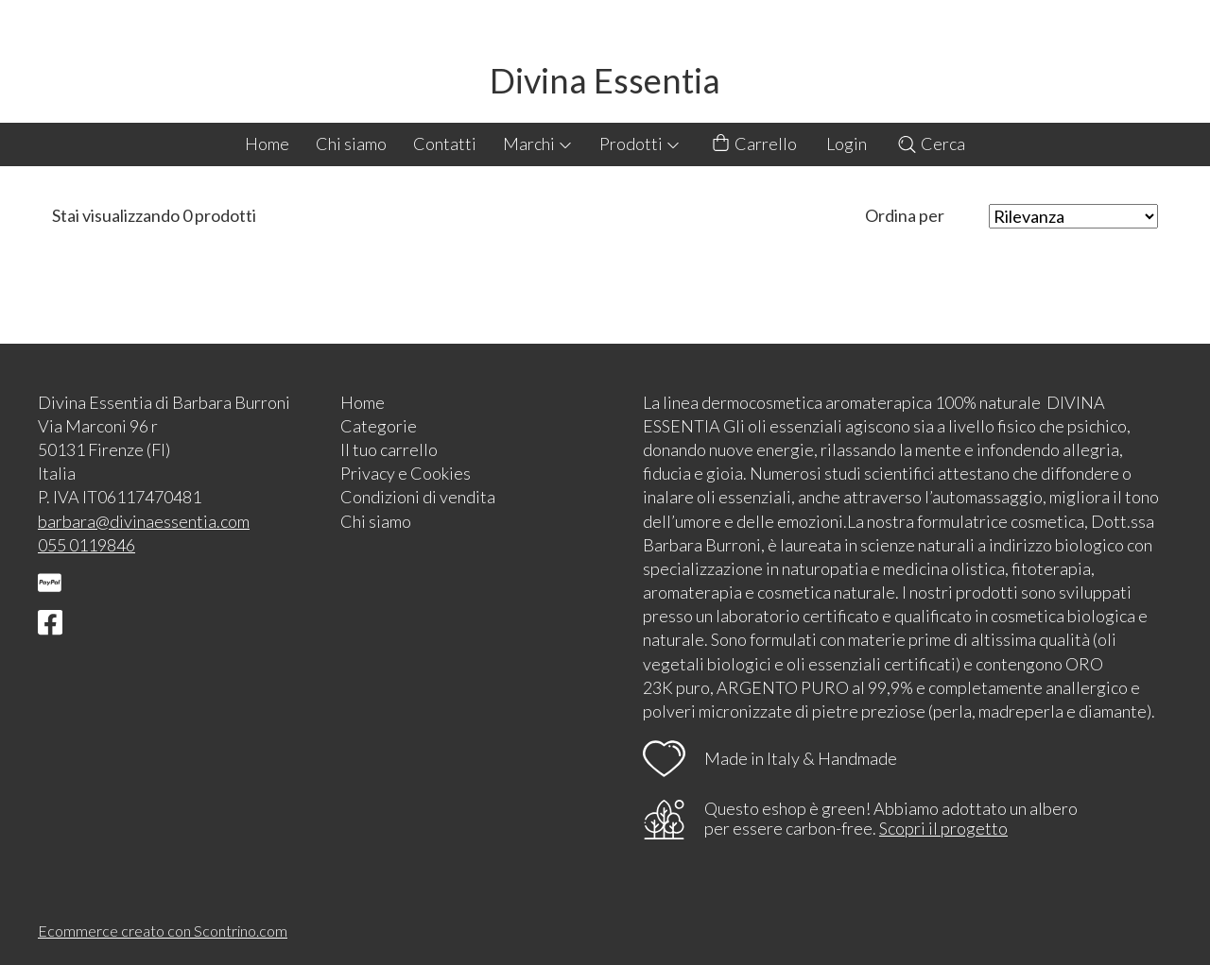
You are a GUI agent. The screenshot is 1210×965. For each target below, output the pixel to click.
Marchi (538, 143)
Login (846, 143)
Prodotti (640, 143)
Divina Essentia (605, 80)
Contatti (444, 143)
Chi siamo (351, 143)
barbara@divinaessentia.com (144, 521)
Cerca (930, 143)
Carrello (753, 144)
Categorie (378, 425)
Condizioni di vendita (417, 496)
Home (267, 143)
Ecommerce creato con (162, 931)
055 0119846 (86, 544)
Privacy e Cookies (405, 473)
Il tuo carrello (389, 449)
